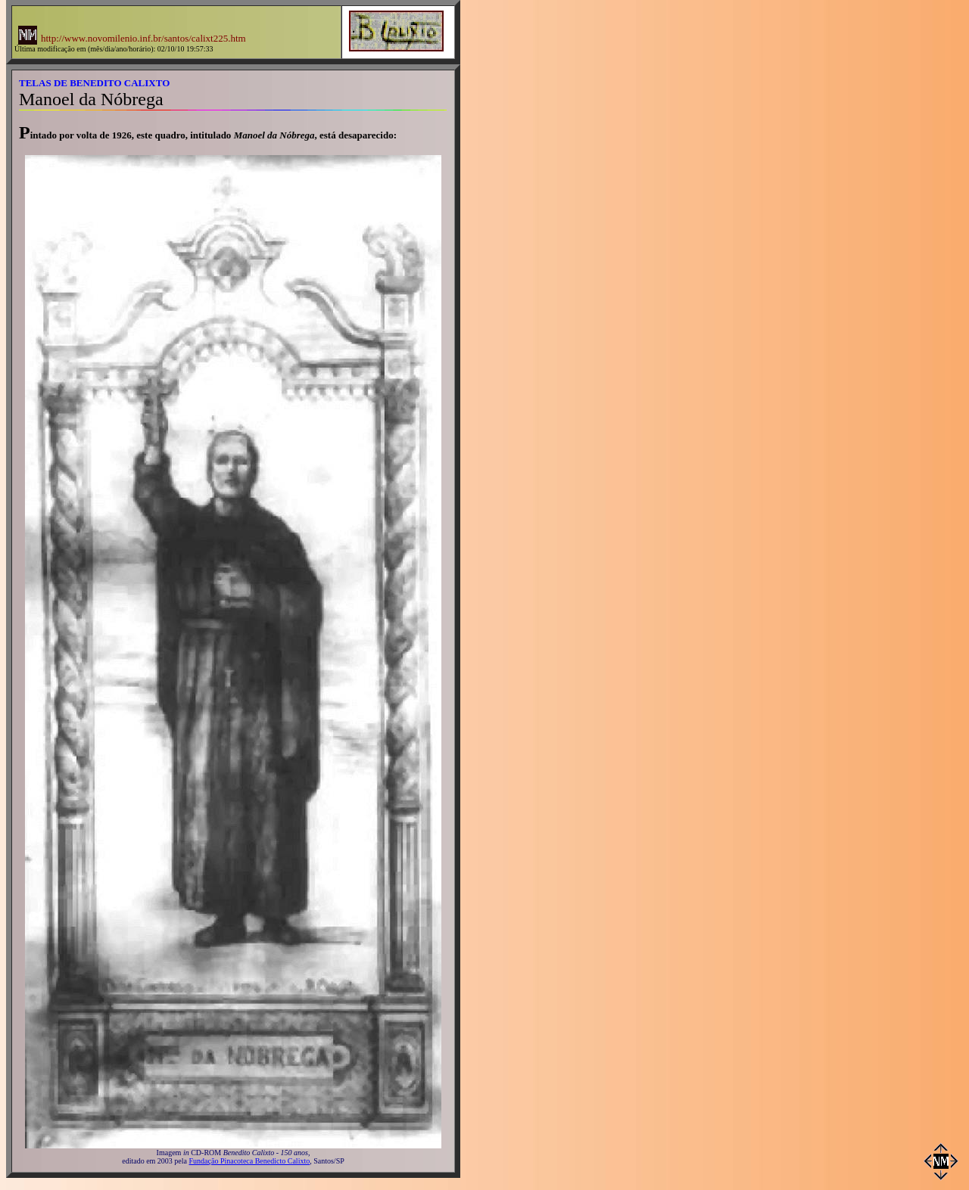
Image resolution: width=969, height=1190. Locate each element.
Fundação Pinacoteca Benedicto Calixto (249, 1161)
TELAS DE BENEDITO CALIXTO (94, 83)
